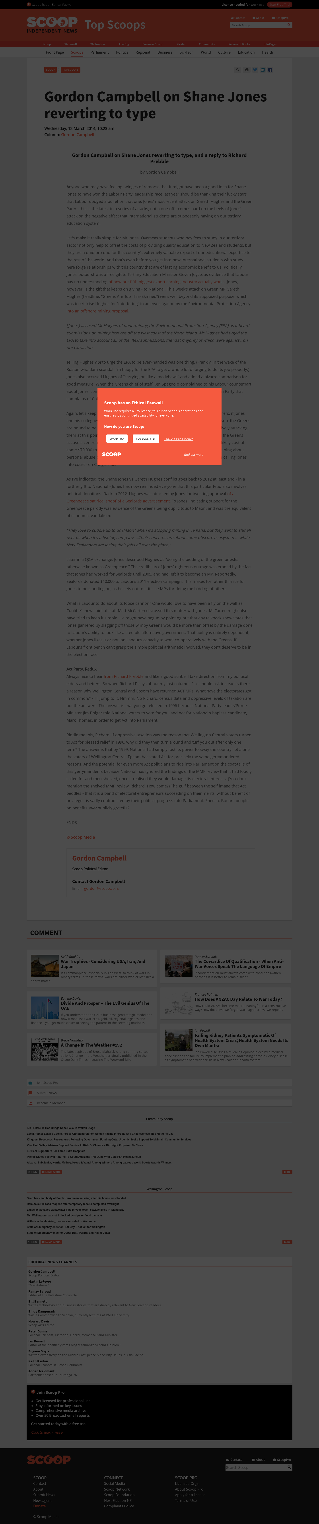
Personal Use (146, 439)
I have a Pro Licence (178, 439)
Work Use (117, 439)
